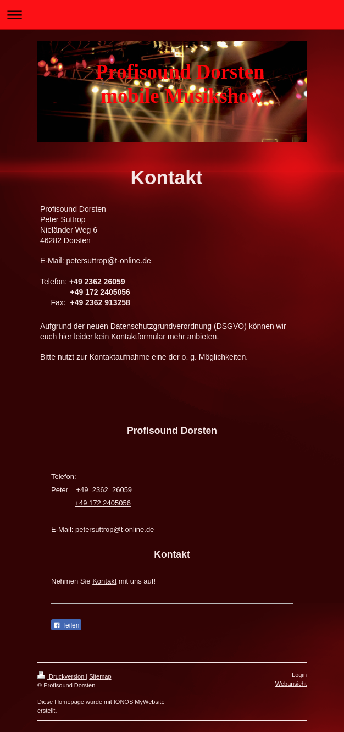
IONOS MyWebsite (139, 701)
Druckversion (61, 676)
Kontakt (104, 581)
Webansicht (291, 683)
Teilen (66, 625)
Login (299, 675)
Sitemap (100, 676)
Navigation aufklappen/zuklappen (172, 14)
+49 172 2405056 (103, 503)
